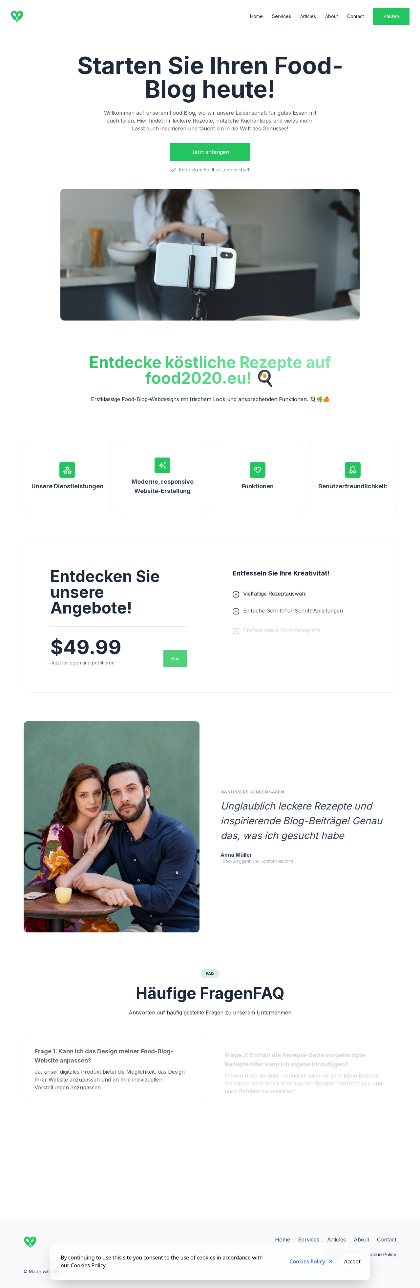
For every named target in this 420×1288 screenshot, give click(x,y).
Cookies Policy (311, 1261)
